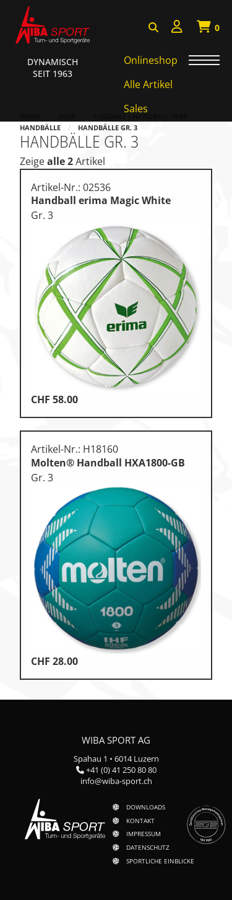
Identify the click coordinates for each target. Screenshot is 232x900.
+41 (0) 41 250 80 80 (121, 769)
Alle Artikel (148, 84)
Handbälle (40, 127)
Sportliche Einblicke (160, 861)
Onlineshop (151, 60)
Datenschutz (148, 847)
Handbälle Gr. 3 (107, 127)
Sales (136, 108)
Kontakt (140, 821)
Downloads (145, 807)
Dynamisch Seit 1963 (52, 67)
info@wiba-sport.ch (116, 780)
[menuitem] (177, 28)
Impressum (143, 834)
